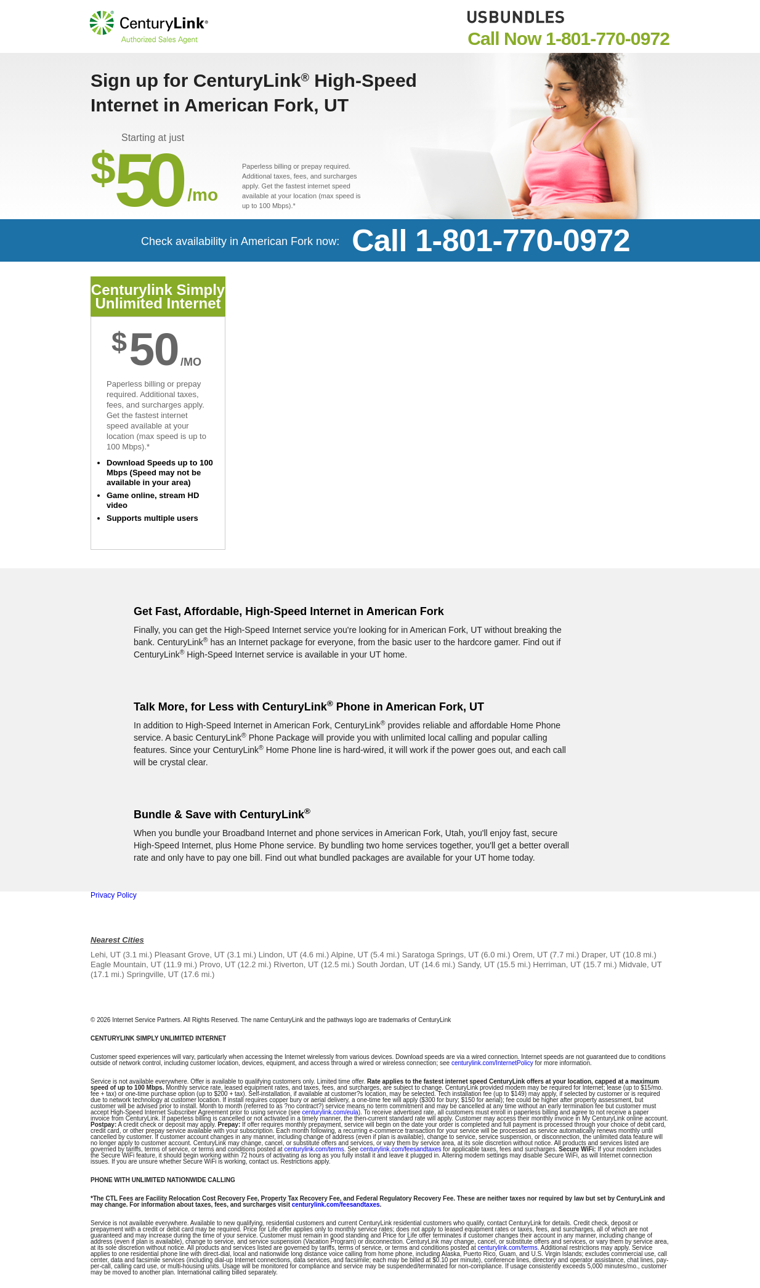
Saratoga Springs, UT (440, 954)
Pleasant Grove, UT (190, 954)
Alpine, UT (349, 954)
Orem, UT (530, 954)
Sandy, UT (476, 964)
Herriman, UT (557, 964)
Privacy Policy (114, 895)
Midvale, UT (640, 964)
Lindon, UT (278, 954)
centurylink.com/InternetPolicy (492, 1063)
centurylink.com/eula (330, 1112)
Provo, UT (217, 964)
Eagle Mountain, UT (126, 964)
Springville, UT (153, 974)
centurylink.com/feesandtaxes (401, 1149)
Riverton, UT (295, 964)
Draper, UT (600, 954)
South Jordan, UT (388, 964)
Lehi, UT (106, 954)
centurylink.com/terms (314, 1149)
